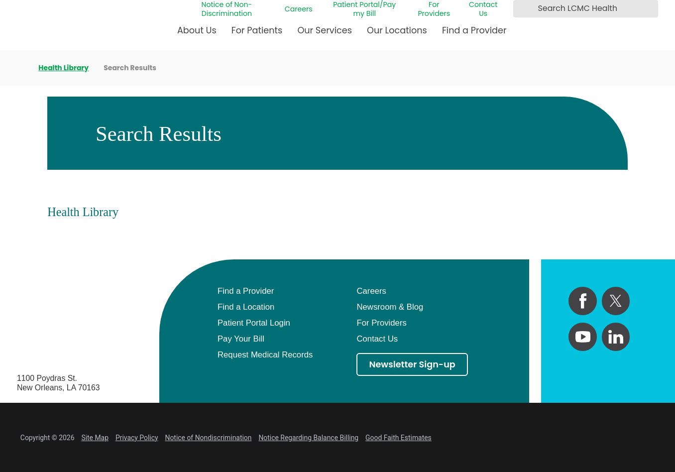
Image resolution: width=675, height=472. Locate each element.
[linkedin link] (616, 337)
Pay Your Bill (241, 339)
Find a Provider (474, 30)
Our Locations (397, 30)
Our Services (324, 30)
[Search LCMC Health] (522, 8)
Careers (299, 8)
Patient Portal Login (254, 323)
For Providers (434, 9)
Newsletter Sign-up (412, 364)
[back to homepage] (20, 68)
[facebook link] (582, 301)
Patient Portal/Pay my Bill (364, 9)
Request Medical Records (265, 354)
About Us (197, 30)
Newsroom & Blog (389, 307)
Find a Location (246, 307)
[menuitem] (197, 34)
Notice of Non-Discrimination (226, 9)
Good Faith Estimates (398, 438)
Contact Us (483, 9)
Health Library (63, 68)
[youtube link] (582, 337)
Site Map (95, 438)
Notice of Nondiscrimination (208, 438)
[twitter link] (616, 301)
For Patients (256, 30)
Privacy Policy (136, 438)
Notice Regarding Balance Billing (308, 438)
